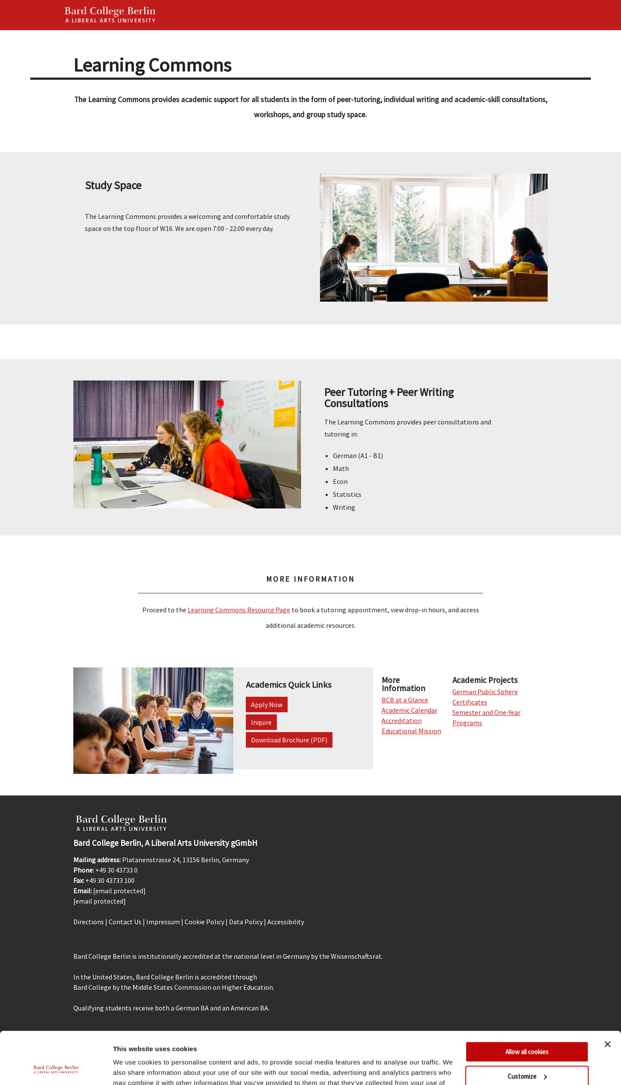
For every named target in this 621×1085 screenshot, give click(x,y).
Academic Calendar (409, 710)
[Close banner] (608, 995)
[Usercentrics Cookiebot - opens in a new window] (56, 1068)
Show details (133, 1068)
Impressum (163, 921)
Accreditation (402, 720)
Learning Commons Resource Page (239, 609)
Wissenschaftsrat (356, 956)
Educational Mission (411, 730)
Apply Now (266, 704)
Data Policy (246, 921)
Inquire (261, 722)
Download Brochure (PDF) (289, 740)
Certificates (469, 702)
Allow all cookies (527, 1003)
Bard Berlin (110, 15)
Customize (527, 1027)
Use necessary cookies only (527, 1052)
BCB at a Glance (405, 699)
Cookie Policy (204, 921)
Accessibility (285, 921)
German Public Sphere (485, 691)
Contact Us (125, 921)
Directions (88, 921)
